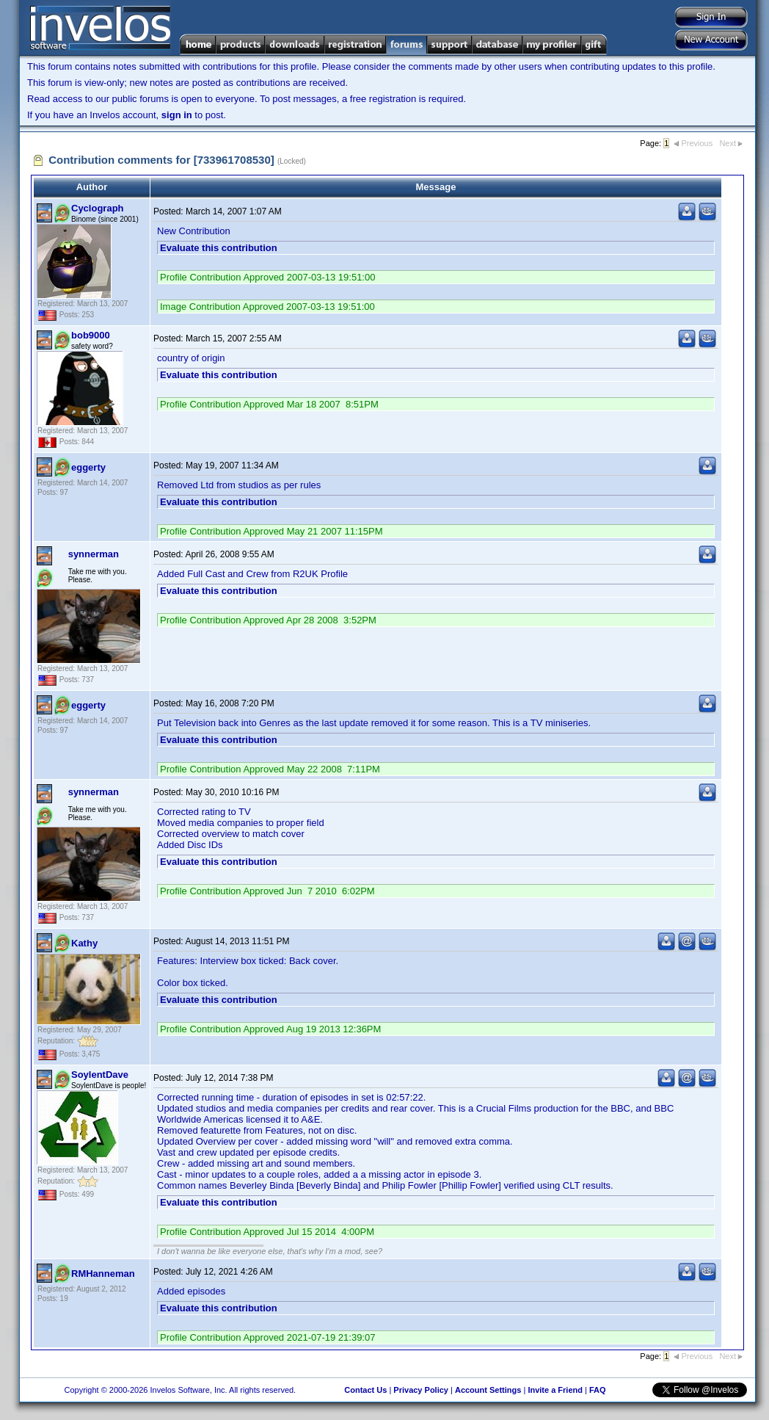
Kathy (84, 943)
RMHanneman (103, 1273)
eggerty (88, 467)
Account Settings (488, 1389)
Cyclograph (97, 208)
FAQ (597, 1389)
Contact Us (365, 1389)
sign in (176, 114)
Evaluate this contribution (218, 247)
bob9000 (90, 335)
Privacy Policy (420, 1389)
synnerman (93, 553)
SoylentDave (99, 1074)
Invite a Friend (555, 1389)
